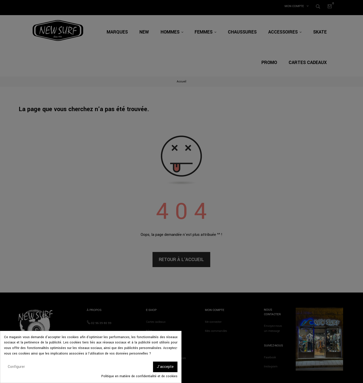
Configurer (16, 366)
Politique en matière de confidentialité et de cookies (139, 376)
